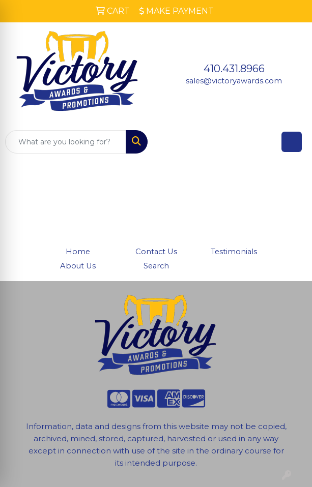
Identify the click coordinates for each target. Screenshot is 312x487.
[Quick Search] (65, 142)
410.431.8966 (234, 69)
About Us (78, 265)
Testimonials (234, 251)
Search (156, 265)
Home (78, 251)
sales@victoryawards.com (234, 80)
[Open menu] (291, 142)
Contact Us (156, 251)
